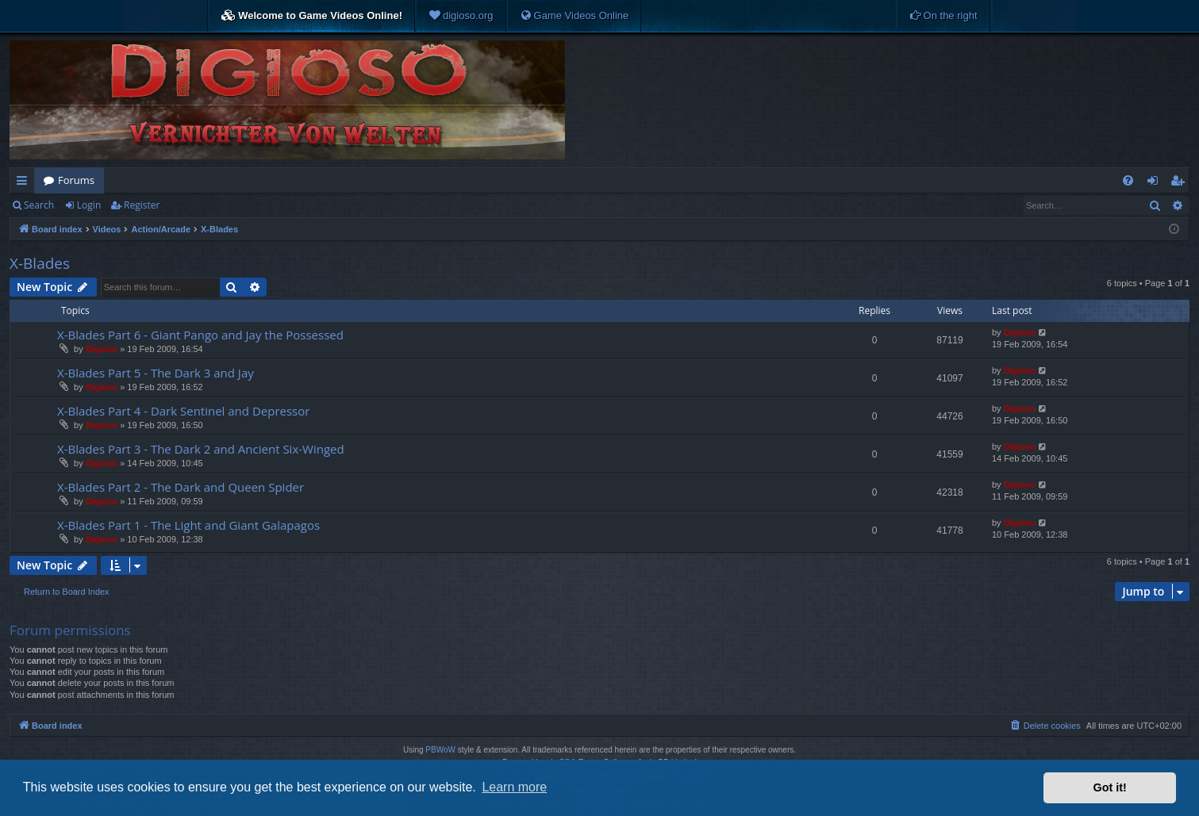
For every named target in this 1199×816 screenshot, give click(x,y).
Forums (76, 180)
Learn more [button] (514, 787)
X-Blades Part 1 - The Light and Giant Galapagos (188, 525)
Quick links (25, 183)
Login (89, 205)
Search (39, 205)
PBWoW (440, 749)
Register (141, 205)
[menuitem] (461, 16)
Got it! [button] (1110, 787)
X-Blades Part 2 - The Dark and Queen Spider (180, 487)
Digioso (101, 349)
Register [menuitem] (1180, 183)
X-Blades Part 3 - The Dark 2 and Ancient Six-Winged (200, 449)
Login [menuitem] (1156, 183)
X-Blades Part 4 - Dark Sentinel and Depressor (183, 411)
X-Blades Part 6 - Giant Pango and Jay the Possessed (200, 335)
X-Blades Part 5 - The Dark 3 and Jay (155, 373)
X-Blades (40, 263)
